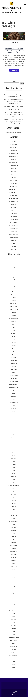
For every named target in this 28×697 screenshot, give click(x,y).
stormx (14, 584)
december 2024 (13, 189)
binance (13, 295)
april (13, 280)
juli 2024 (13, 204)
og (13, 539)
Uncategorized (13, 611)
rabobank (14, 566)
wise (13, 643)
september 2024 (14, 198)
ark (14, 283)
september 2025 (14, 163)
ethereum (14, 438)
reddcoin (13, 572)
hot (14, 471)
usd (14, 614)
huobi (13, 474)
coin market (13, 360)
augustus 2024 (13, 201)
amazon (13, 274)
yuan (13, 667)
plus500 (13, 557)
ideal (13, 479)
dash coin (13, 396)
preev (13, 563)
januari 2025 (13, 186)
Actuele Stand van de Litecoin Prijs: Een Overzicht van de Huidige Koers (13, 114)
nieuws (14, 536)
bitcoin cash (13, 304)
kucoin (14, 503)
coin (13, 354)
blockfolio (13, 321)
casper (14, 342)
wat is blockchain (14, 637)
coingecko (14, 369)
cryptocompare (13, 384)
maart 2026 (13, 145)
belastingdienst (13, 292)
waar (13, 632)
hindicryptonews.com (11, 8)
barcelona (14, 289)
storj (13, 581)
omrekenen (13, 545)
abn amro (14, 262)
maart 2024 (13, 216)
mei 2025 (13, 174)
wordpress (14, 649)
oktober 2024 (14, 195)
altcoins (13, 268)
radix (13, 569)
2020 (13, 259)
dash (13, 393)
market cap (13, 515)
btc (14, 330)
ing (13, 482)
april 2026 (13, 142)
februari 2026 (14, 148)
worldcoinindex (13, 655)
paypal (14, 548)
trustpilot (13, 608)
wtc (14, 658)
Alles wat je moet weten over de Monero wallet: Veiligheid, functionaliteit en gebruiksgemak (13, 121)
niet (14, 533)
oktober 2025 (14, 160)
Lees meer (14, 70)
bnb (13, 327)
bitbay (14, 298)
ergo (13, 432)
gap (13, 462)
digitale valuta (14, 402)
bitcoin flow (13, 307)
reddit (13, 575)
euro (13, 447)
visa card (13, 626)
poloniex (13, 560)
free (13, 456)
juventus (13, 494)
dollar (13, 411)
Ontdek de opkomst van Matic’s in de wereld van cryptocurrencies (13, 108)
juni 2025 (13, 171)
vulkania (13, 629)
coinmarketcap (13, 375)
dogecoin (13, 408)
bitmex (14, 313)
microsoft (13, 518)
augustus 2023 (14, 237)
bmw (13, 324)
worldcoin (13, 652)
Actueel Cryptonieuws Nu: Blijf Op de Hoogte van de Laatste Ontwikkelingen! (13, 101)
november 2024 (13, 192)
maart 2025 (13, 180)
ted (14, 587)
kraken (14, 500)
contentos (14, 378)
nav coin (13, 527)
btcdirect (13, 333)
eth (14, 435)
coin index (14, 357)
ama (13, 271)
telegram (13, 593)
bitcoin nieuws (14, 310)
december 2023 (13, 225)
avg (14, 286)
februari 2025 (14, 183)
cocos (13, 351)
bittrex (14, 316)
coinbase (13, 366)
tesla (13, 599)
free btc (13, 459)
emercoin (13, 423)
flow (13, 453)
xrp (14, 661)
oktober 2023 (14, 231)
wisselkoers (13, 646)
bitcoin (14, 301)
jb (13, 491)
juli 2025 (13, 168)
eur (14, 444)
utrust (13, 617)
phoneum (13, 554)
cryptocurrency (13, 387)
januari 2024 (13, 222)
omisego (13, 542)
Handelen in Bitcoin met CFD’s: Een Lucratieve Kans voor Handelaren (14, 50)
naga (13, 524)
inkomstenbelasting (13, 485)
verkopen (13, 620)
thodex (14, 602)
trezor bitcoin (14, 605)
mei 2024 (13, 210)
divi (14, 405)
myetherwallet (13, 521)
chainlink (13, 345)
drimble (13, 414)
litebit (13, 509)
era (14, 429)
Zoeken (14, 81)
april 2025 (13, 177)
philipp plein (13, 551)
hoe (14, 468)
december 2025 (13, 154)
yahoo (13, 664)
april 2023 (13, 249)
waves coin (13, 640)
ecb (13, 417)
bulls (13, 336)
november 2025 (13, 157)
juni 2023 (13, 243)
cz (13, 390)
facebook (13, 450)
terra (13, 596)
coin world (14, 363)
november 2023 (13, 228)
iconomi (13, 477)
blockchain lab (13, 319)
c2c (14, 339)
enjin (13, 426)
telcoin (14, 590)
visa (14, 623)
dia (13, 399)
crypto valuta (14, 381)
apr (14, 277)
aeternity (13, 265)
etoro (13, 441)
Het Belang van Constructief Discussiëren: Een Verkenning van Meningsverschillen (13, 94)
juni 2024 (13, 207)
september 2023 (13, 234)
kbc (14, 497)
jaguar (13, 488)
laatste (14, 506)
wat (14, 635)
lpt (13, 512)
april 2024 (14, 213)
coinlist (14, 372)
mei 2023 (13, 246)
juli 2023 (13, 240)
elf (13, 420)
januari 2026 (13, 151)
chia (13, 348)
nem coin (13, 530)
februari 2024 (14, 219)
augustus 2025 (14, 165)
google (14, 465)
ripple (13, 578)
